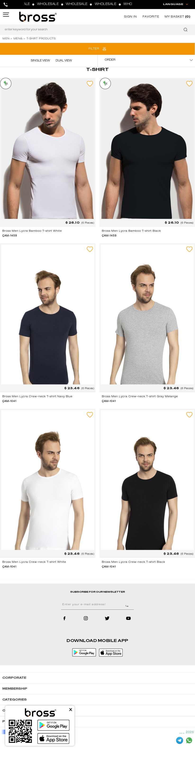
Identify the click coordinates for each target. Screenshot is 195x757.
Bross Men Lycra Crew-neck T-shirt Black (133, 562)
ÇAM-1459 (9, 236)
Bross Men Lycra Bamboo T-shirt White (32, 231)
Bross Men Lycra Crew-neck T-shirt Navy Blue (37, 396)
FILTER (94, 48)
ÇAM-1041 (9, 401)
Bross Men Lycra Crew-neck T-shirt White (34, 562)
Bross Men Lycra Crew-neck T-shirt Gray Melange (140, 396)
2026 (190, 732)
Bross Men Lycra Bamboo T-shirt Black (131, 231)
